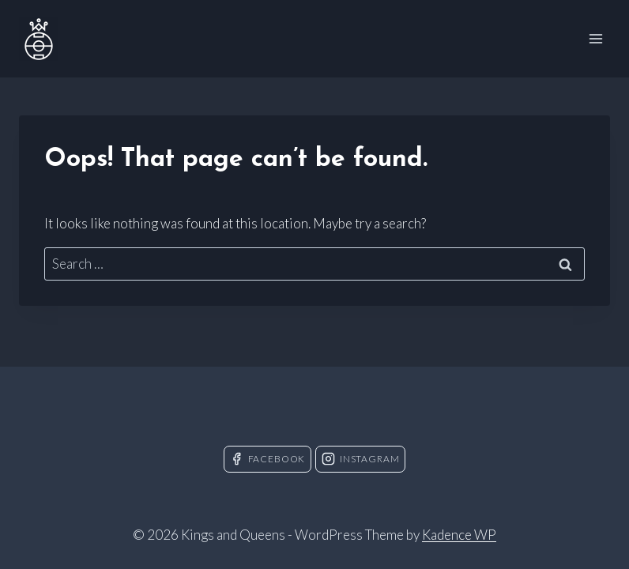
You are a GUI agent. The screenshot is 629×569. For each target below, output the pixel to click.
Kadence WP (459, 534)
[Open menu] (595, 38)
